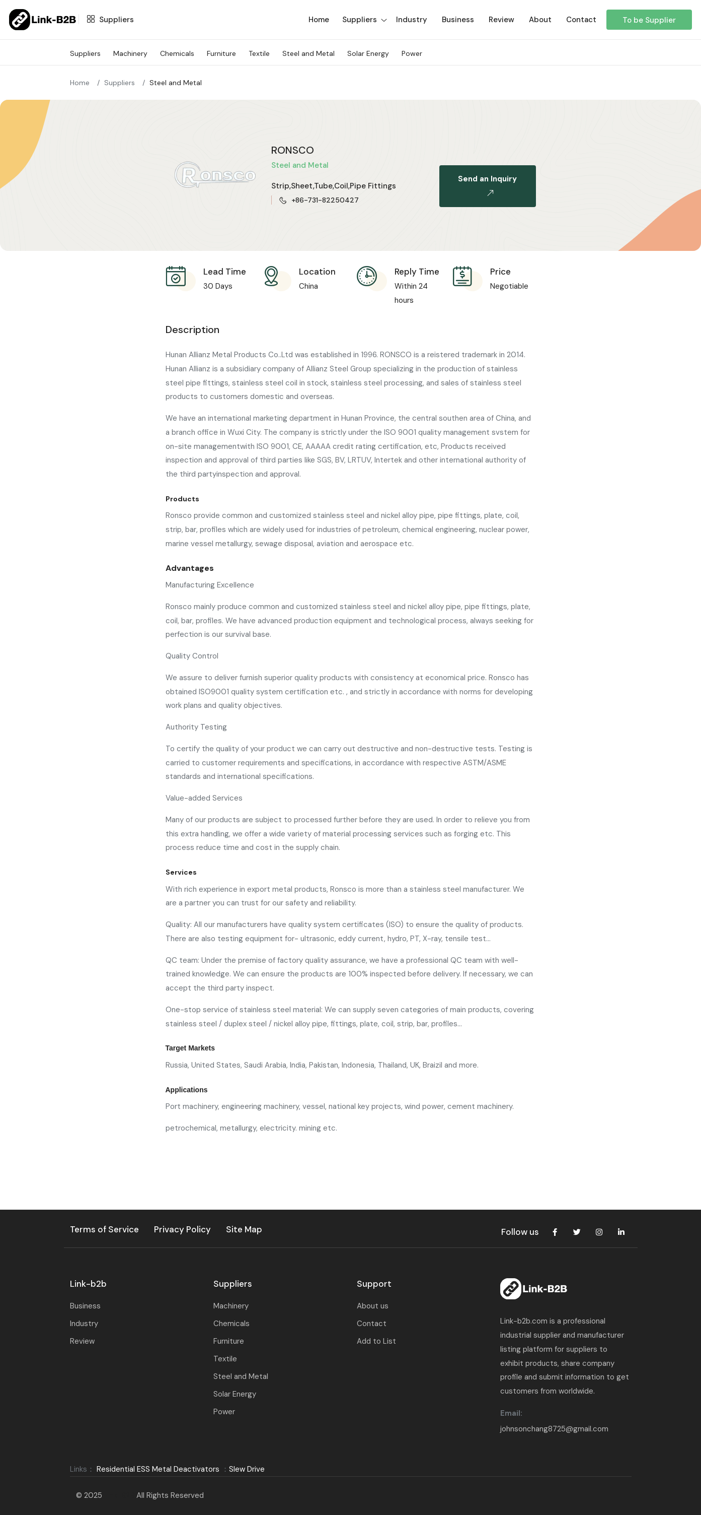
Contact (581, 20)
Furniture (221, 53)
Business (458, 20)
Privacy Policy (182, 1229)
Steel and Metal (308, 53)
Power (412, 53)
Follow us (520, 1231)
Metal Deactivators (185, 1469)
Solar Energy (368, 53)
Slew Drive (247, 1469)
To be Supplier (649, 20)
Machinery (130, 53)
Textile (259, 53)
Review (501, 20)
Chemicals (177, 53)
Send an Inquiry (487, 188)
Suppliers (108, 20)
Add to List (376, 1341)
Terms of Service (104, 1229)
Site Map (244, 1229)
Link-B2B (119, 1495)
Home (80, 82)
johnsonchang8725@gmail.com (554, 1429)
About (540, 20)
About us (372, 1306)
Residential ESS (123, 1469)
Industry (411, 20)
